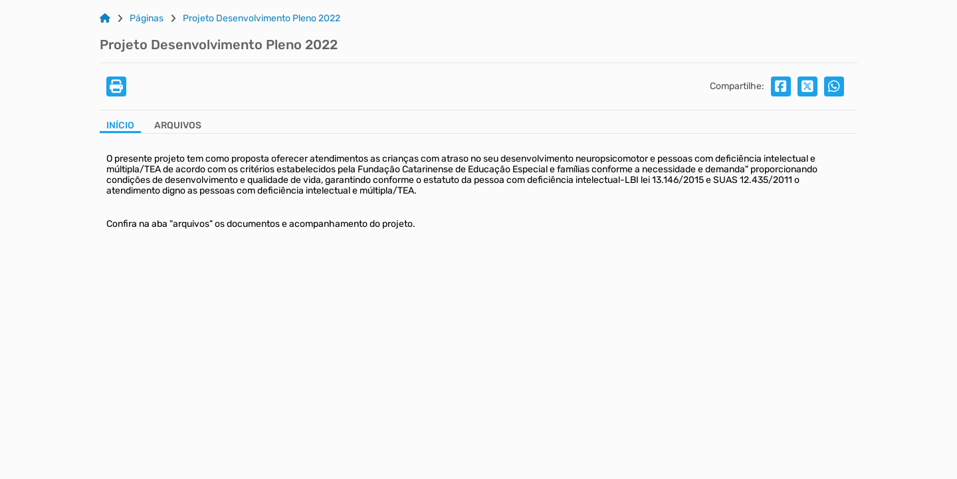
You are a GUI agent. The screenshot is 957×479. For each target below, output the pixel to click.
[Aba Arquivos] (178, 126)
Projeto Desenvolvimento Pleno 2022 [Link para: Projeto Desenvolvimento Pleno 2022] (261, 18)
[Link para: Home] (105, 18)
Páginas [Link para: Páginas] (146, 18)
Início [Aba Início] (120, 125)
